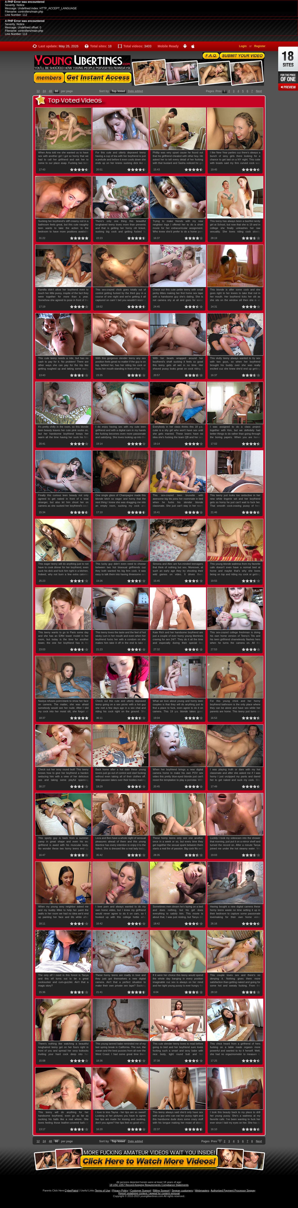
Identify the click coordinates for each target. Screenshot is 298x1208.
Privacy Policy (120, 1190)
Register (259, 46)
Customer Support (140, 1190)
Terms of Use (102, 1190)
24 (44, 91)
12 (38, 91)
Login (243, 46)
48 (50, 91)
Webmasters (202, 1190)
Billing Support (161, 1190)
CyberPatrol (71, 1190)
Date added (135, 91)
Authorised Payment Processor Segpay (233, 1190)
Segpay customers (182, 1190)
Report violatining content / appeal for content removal (149, 1193)
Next (259, 91)
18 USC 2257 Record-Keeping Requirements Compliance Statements (149, 1185)
